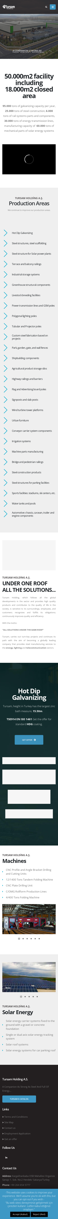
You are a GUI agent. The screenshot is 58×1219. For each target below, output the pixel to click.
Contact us (9, 1127)
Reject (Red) (39, 1214)
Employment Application (17, 1133)
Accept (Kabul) (20, 1214)
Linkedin (6, 1157)
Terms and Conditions (16, 1116)
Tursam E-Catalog (19, 1099)
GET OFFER (29, 747)
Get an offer (10, 1139)
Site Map (8, 1122)
